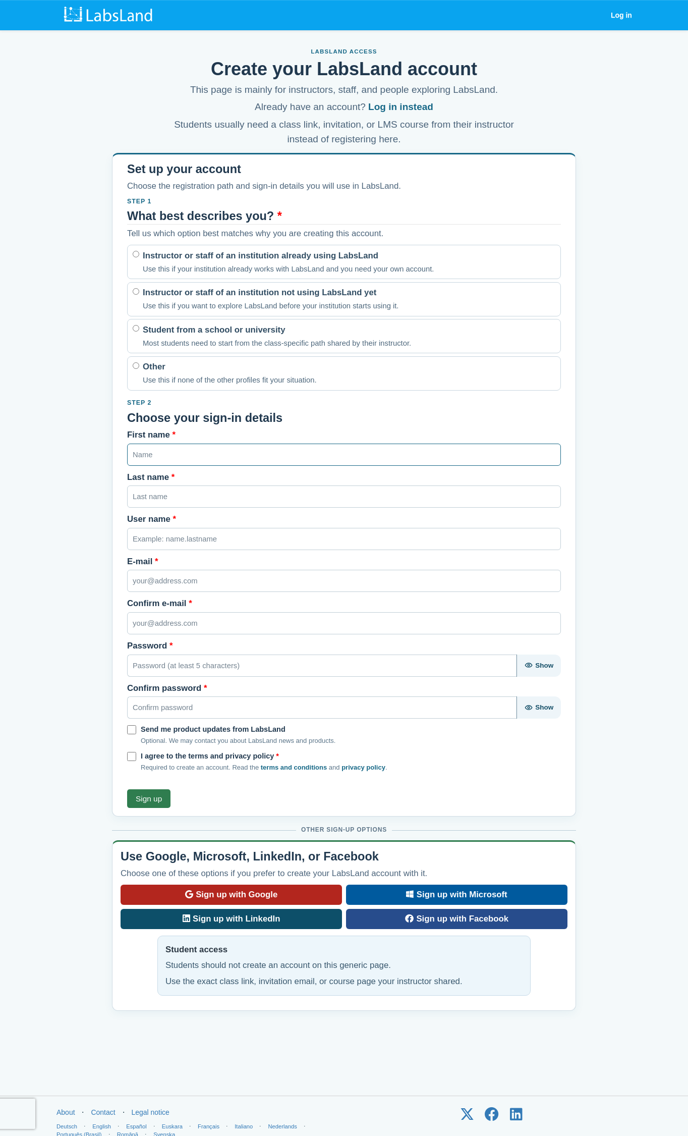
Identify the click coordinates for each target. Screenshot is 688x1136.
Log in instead (400, 106)
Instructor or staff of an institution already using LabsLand (288, 263)
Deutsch (66, 1126)
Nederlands (282, 1126)
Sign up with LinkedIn (231, 919)
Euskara (172, 1126)
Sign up (149, 798)
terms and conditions (294, 767)
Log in (621, 15)
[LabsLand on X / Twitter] (467, 1117)
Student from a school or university (277, 337)
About (65, 1112)
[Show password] (539, 666)
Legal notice (150, 1112)
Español (136, 1126)
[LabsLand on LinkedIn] (516, 1117)
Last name (151, 477)
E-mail (142, 561)
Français (208, 1126)
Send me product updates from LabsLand (213, 729)
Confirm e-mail (159, 603)
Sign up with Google (231, 894)
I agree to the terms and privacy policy (210, 756)
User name (151, 519)
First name (151, 435)
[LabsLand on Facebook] (491, 1117)
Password (150, 646)
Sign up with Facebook (456, 919)
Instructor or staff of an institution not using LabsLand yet (270, 299)
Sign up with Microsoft (456, 894)
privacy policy (363, 767)
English (101, 1126)
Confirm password (167, 688)
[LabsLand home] (110, 15)
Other (230, 374)
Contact (103, 1112)
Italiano (244, 1126)
